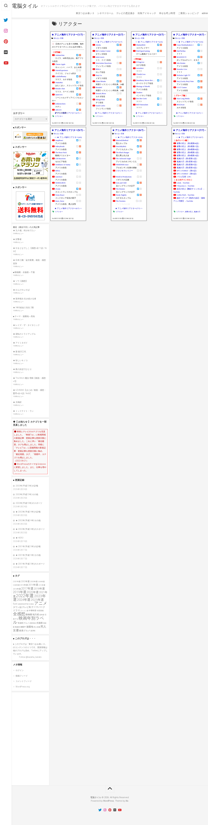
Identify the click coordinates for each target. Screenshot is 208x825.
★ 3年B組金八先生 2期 (23, 307)
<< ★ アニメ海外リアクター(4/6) (68, 137)
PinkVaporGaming (143, 51)
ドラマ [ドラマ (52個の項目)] (16, 610)
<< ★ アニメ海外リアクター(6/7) (189, 137)
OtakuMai (59, 83)
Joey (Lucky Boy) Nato (185, 81)
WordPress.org (23, 687)
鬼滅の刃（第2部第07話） (187, 165)
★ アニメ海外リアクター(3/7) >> (108, 113)
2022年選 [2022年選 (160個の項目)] (25, 595)
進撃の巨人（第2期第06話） (188, 143)
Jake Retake (181, 63)
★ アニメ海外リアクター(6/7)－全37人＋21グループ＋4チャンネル (128, 130)
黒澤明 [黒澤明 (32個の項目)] (32, 631)
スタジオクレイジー (124, 171)
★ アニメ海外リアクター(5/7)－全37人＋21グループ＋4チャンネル (68, 130)
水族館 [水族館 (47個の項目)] (39, 623)
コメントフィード (24, 681)
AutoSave (58, 177)
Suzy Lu (99, 75)
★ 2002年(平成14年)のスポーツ (30, 529)
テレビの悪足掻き (120, 13)
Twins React (59, 195)
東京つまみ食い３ (79, 13)
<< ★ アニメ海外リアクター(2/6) (149, 42)
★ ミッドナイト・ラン (23, 411)
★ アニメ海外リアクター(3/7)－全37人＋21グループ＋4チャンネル (149, 34)
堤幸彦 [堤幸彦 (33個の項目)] (41, 615)
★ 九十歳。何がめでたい (24, 230)
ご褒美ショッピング (182, 13)
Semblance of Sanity (62, 165)
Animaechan (59, 55)
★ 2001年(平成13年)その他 (28, 555)
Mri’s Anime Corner (103, 51)
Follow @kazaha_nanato (30, 657)
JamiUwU (59, 95)
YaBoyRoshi (59, 146)
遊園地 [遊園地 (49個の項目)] (29, 627)
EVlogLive (140, 62)
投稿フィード (22, 676)
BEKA (98, 69)
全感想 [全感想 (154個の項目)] (19, 613)
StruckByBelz (121, 146)
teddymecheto (60, 104)
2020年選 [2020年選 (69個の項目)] (33, 592)
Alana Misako (101, 81)
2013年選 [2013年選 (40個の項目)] (24, 585)
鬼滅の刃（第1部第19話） (187, 162)
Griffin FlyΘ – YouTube (185, 195)
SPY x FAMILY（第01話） (187, 171)
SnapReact (59, 140)
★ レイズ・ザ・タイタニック (26, 325)
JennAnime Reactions (104, 63)
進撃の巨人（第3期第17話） (188, 146)
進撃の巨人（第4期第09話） (188, 149)
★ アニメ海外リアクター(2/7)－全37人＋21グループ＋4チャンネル (108, 34)
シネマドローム (100, 13)
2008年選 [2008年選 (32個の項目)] (16, 585)
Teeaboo (139, 93)
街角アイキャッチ (141, 13)
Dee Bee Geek (141, 99)
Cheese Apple (60, 64)
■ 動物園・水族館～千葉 (24, 272)
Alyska (98, 45)
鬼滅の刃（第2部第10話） (187, 168)
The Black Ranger (122, 152)
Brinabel (99, 87)
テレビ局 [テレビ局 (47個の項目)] (26, 607)
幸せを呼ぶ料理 (161, 13)
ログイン (20, 670)
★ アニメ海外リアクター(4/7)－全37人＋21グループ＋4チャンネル (189, 34)
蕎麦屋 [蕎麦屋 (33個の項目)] (17, 627)
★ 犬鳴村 (17, 402)
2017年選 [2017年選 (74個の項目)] (27, 588)
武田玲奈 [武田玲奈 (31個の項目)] (32, 623)
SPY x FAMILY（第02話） (187, 174)
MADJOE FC (182, 57)
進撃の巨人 (189, 212)
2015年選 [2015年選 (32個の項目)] (42, 585)
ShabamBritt (140, 45)
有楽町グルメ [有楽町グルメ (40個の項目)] (23, 623)
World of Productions (124, 177)
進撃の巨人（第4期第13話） (188, 152)
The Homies (120, 189)
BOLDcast (180, 105)
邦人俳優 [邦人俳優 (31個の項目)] (37, 627)
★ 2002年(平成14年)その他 (28, 520)
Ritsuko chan (60, 89)
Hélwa (57, 171)
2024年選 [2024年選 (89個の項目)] (23, 600)
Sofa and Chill (121, 183)
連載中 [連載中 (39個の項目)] (23, 627)
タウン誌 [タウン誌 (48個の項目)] (17, 607)
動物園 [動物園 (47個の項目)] (29, 614)
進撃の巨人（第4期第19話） (188, 156)
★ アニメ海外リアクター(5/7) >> (189, 113)
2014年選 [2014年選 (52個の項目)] (33, 584)
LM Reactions (60, 159)
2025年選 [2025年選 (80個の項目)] (37, 600)
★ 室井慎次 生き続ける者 (24, 299)
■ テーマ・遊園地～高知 (24, 316)
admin (199, 13)
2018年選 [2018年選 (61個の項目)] (39, 588)
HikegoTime (100, 100)
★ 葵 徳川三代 (19, 351)
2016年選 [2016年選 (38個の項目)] (17, 589)
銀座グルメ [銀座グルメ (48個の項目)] (24, 630)
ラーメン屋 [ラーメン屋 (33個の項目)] (24, 611)
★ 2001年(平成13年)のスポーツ (30, 564)
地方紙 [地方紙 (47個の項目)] (35, 614)
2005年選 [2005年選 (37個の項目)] (34, 581)
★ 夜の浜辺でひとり (22, 369)
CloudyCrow (141, 74)
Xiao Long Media (183, 99)
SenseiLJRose (101, 94)
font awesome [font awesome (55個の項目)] (21, 603)
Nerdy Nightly (121, 195)
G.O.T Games (182, 87)
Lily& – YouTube (183, 183)
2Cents (57, 189)
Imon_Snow (59, 201)
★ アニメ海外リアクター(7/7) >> (128, 208)
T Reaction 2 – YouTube (185, 186)
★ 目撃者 (17, 239)
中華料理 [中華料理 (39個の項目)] (32, 610)
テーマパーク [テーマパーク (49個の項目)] (38, 607)
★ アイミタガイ (20, 343)
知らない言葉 (58, 38)
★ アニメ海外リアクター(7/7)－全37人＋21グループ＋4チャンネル (189, 130)
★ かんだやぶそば (21, 290)
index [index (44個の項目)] (31, 604)
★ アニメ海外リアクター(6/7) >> (68, 208)
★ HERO (19, 538)
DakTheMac (181, 51)
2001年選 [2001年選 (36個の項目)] (17, 582)
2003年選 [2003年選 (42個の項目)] (25, 581)
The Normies (121, 201)
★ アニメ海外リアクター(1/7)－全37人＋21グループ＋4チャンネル (68, 34)
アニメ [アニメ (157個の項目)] (40, 603)
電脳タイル (30, 6)
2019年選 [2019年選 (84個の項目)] (19, 592)
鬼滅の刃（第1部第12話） (187, 159)
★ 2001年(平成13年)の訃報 (28, 546)
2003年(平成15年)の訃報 (27, 486)
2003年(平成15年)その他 (27, 494)
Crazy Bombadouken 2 (185, 45)
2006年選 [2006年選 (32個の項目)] (41, 582)
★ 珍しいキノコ (20, 360)
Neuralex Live (182, 69)
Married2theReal (122, 140)
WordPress (108, 801)
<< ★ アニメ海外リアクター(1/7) (108, 42)
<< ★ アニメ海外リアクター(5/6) (128, 137)
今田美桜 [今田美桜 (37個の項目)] (40, 610)
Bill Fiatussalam (142, 105)
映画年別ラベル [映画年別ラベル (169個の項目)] (28, 620)
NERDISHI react (122, 165)
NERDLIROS (60, 183)
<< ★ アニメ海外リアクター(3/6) (189, 42)
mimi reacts (100, 57)
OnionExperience (61, 70)
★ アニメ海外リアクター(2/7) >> (68, 113)
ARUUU (58, 110)
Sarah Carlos (100, 106)
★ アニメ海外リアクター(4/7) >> (149, 113)
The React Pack (61, 152)
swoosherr (140, 68)
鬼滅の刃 (197, 212)
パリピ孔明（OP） (184, 177)
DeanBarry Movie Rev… (145, 80)
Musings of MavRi (143, 86)
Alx (127, 801)
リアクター (59, 116)
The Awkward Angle (123, 159)
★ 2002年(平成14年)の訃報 (28, 512)
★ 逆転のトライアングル (24, 334)
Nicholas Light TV (183, 75)
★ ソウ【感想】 (20, 281)
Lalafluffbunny (60, 76)
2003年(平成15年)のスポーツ (29, 503)
